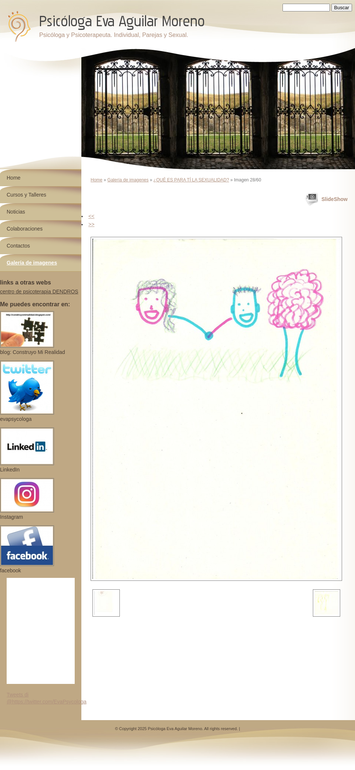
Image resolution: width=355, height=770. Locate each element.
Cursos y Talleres (26, 195)
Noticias (16, 212)
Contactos (18, 246)
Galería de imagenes (127, 180)
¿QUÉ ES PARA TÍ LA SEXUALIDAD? (191, 180)
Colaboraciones (25, 229)
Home (96, 180)
